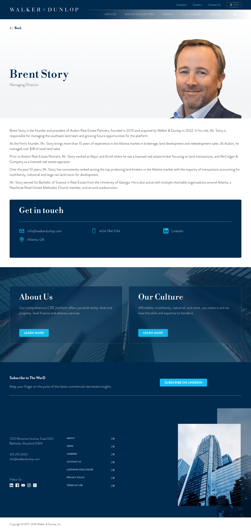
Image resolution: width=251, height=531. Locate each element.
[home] (44, 10)
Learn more (34, 333)
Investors (181, 5)
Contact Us (214, 5)
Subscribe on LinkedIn (183, 382)
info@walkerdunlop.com (25, 459)
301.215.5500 (19, 454)
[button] (110, 14)
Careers (197, 5)
